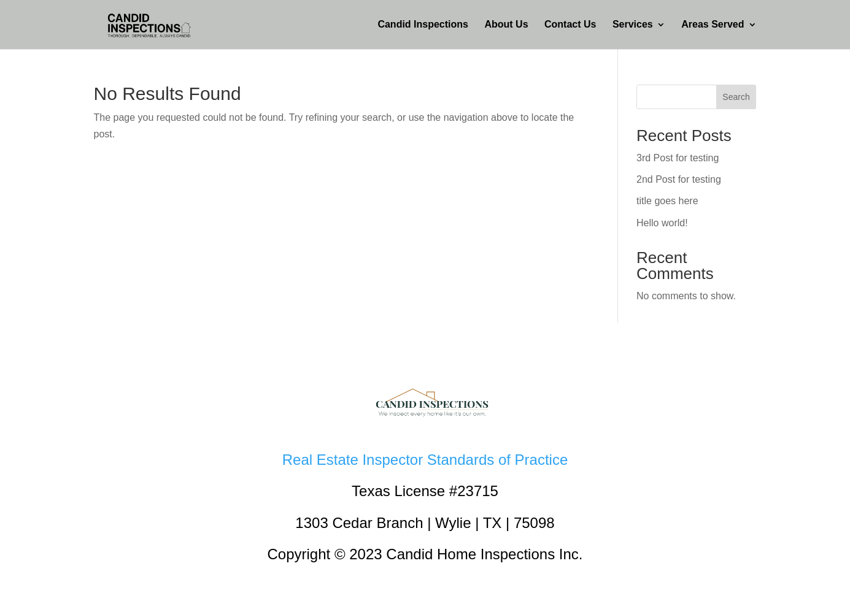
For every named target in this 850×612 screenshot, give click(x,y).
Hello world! (662, 223)
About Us (506, 24)
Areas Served (712, 24)
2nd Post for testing (678, 179)
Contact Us (570, 24)
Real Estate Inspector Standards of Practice (425, 459)
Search (735, 97)
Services (632, 24)
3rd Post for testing (677, 158)
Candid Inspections (422, 24)
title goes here (667, 201)
